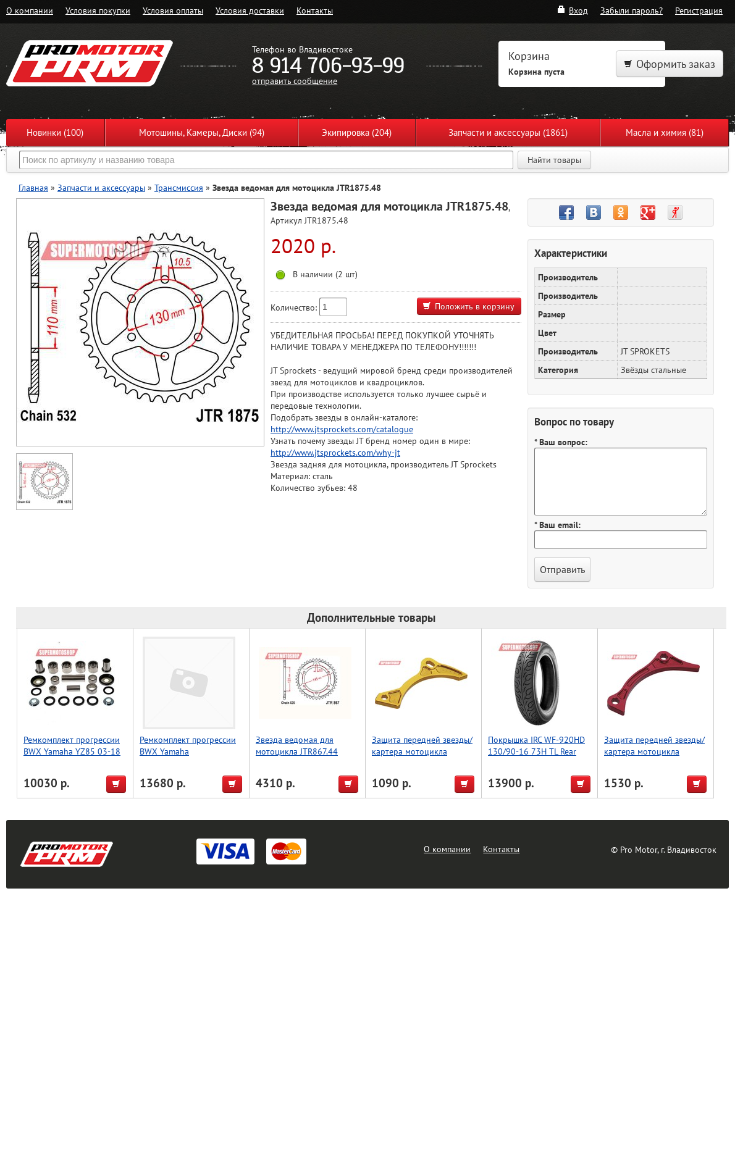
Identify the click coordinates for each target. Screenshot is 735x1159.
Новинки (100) (55, 132)
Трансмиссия (178, 187)
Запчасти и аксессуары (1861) (508, 132)
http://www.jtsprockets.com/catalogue (342, 429)
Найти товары (554, 159)
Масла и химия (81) (665, 132)
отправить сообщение (294, 80)
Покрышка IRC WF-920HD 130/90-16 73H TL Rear (536, 745)
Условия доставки (250, 10)
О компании (29, 10)
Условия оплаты (173, 10)
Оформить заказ (669, 64)
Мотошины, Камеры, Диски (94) (201, 132)
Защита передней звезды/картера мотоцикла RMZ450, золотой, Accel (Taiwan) (422, 757)
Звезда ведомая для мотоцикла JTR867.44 (297, 745)
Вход (572, 10)
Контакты (314, 10)
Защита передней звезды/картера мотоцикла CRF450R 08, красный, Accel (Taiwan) (654, 757)
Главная (33, 187)
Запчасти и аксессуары (101, 187)
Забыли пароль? (631, 10)
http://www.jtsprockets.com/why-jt (335, 452)
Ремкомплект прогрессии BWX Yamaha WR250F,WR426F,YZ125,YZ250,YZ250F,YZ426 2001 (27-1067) (227, 757)
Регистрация (699, 10)
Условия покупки (97, 10)
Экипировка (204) (357, 132)
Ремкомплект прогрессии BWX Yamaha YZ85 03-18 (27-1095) (71, 751)
